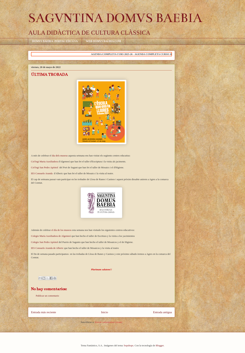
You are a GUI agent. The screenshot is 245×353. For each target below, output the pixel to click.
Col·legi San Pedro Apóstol (45, 167)
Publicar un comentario (47, 295)
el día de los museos (61, 230)
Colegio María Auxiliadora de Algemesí (51, 236)
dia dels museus (59, 155)
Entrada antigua (162, 312)
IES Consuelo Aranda (42, 173)
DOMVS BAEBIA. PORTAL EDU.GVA (55, 41)
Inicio (104, 312)
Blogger (160, 345)
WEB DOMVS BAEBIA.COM (103, 41)
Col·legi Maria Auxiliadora (44, 161)
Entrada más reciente (43, 312)
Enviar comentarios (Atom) (108, 322)
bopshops (128, 345)
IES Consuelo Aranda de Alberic (47, 248)
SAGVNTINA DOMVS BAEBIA (115, 18)
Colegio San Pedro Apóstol (45, 242)
